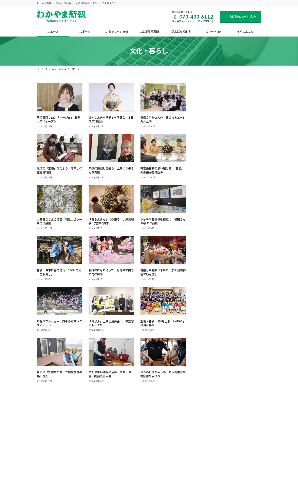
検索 (251, 86)
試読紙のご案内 (118, 419)
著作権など (222, 419)
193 (129, 399)
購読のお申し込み (240, 17)
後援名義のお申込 (171, 419)
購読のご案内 (94, 419)
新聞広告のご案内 (144, 419)
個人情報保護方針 (198, 419)
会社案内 (74, 419)
